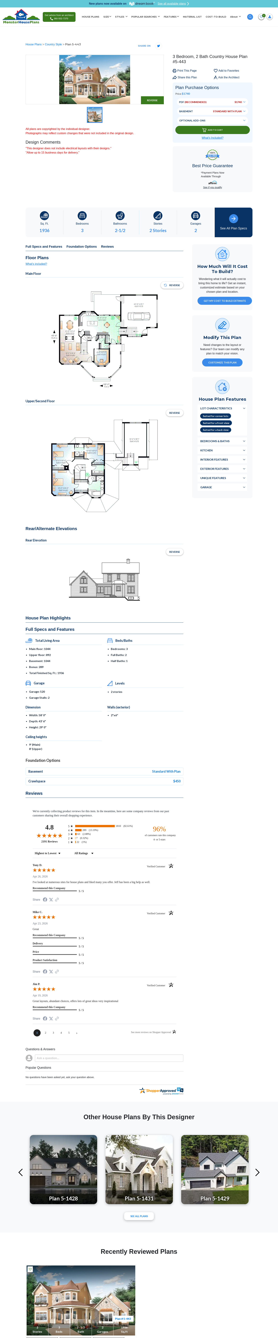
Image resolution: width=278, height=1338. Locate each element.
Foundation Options (81, 246)
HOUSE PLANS (90, 16)
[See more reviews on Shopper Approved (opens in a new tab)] (57, 899)
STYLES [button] (120, 16)
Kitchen (206, 450)
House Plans (34, 44)
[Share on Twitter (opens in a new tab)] (51, 899)
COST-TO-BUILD (216, 16)
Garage (206, 487)
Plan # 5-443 (123, 1318)
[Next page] (77, 1033)
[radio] (104, 826)
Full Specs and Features (44, 246)
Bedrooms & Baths (215, 441)
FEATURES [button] (170, 16)
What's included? (36, 263)
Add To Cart (212, 130)
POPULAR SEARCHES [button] (144, 16)
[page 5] (69, 1033)
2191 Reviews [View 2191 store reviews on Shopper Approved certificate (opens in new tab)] (53, 841)
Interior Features (214, 459)
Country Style (54, 44)
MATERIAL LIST (192, 16)
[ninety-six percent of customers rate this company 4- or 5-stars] (159, 833)
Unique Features (213, 478)
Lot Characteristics (216, 408)
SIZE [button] (106, 16)
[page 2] (45, 1033)
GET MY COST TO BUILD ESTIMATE (225, 300)
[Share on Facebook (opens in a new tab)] (45, 900)
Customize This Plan (222, 362)
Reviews (107, 246)
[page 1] (37, 1032)
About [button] (234, 16)
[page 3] (53, 1033)
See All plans (139, 1216)
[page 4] (61, 1033)
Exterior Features (214, 468)
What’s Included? (212, 137)
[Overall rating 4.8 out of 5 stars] (49, 835)
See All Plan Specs (233, 222)
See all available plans (173, 3)
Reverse (152, 100)
